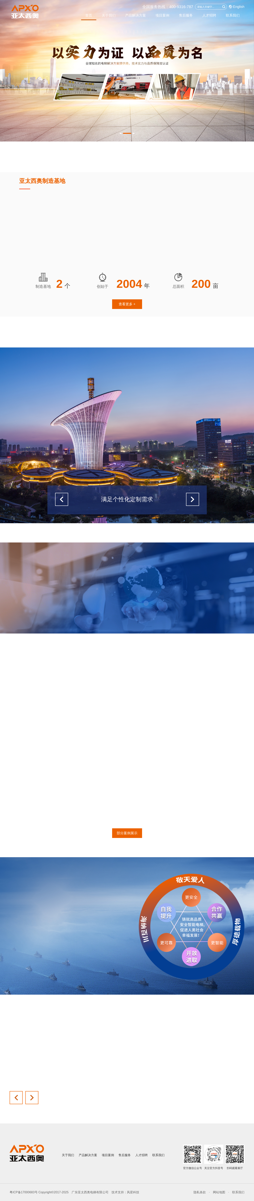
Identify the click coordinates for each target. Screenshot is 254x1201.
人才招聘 (209, 15)
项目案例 (162, 15)
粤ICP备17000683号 (24, 1192)
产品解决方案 (135, 15)
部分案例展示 (127, 833)
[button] (124, 133)
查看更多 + (127, 304)
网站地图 (219, 1192)
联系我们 (233, 15)
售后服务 (186, 15)
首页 (88, 15)
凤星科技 (133, 1192)
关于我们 (109, 15)
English (236, 7)
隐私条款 (200, 1192)
